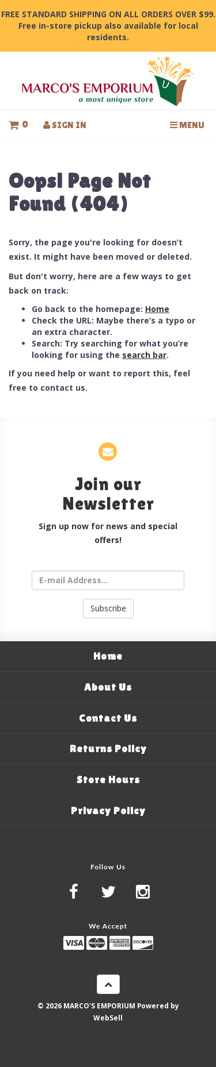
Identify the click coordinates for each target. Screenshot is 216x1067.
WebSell (108, 1017)
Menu (187, 125)
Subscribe (108, 608)
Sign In (64, 125)
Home (157, 308)
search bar (144, 354)
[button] (18, 124)
